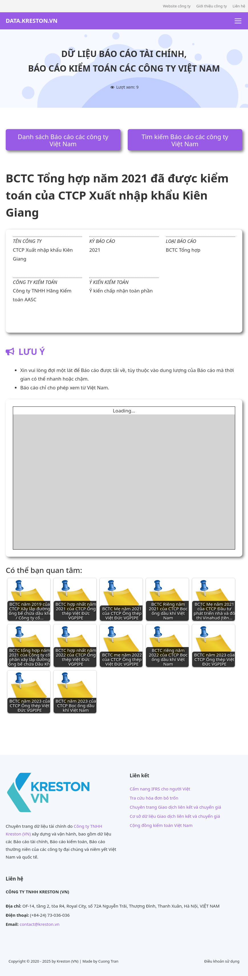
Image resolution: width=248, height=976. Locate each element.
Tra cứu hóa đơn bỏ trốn (154, 798)
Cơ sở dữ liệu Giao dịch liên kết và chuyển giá (175, 816)
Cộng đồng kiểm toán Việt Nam (161, 825)
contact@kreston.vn (40, 924)
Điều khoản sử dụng (221, 961)
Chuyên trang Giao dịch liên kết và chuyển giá (175, 807)
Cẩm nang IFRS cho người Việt (160, 789)
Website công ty (177, 6)
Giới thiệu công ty (211, 6)
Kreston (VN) (67, 961)
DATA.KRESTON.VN (32, 21)
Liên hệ (239, 6)
